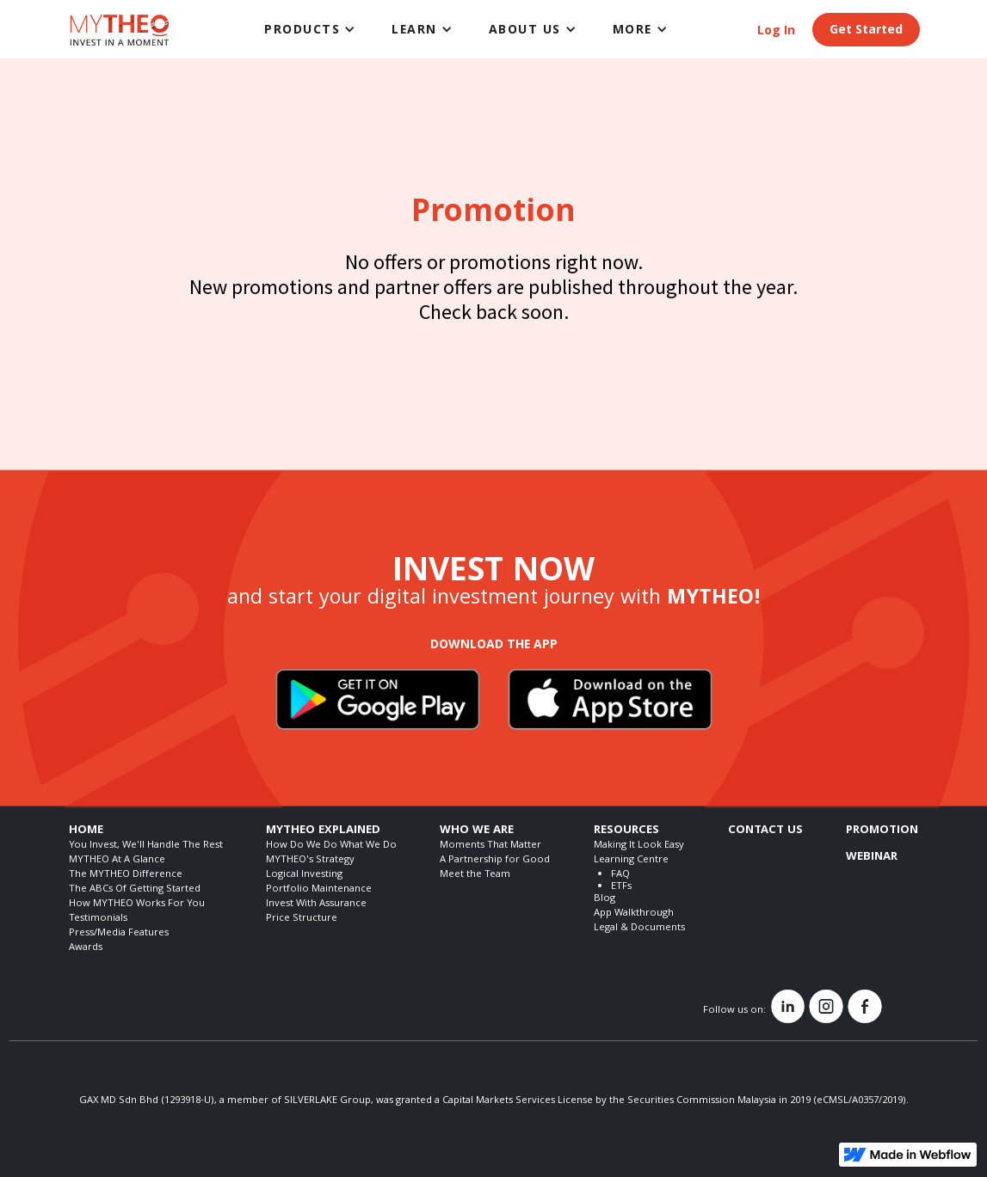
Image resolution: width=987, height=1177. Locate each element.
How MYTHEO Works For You (137, 904)
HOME (86, 830)
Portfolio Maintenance (319, 889)
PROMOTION (882, 830)
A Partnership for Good (495, 860)
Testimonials (98, 918)
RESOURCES (626, 830)
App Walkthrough (634, 913)
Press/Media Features (119, 933)
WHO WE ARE (477, 830)
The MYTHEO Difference (125, 874)
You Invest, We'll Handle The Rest (146, 845)
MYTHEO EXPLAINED (323, 830)
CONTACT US (765, 830)
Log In (776, 31)
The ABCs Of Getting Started (134, 889)
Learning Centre (631, 860)
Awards (85, 948)
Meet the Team (475, 874)
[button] (310, 29)
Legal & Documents (639, 928)
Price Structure (301, 918)
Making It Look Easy (639, 845)
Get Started (866, 31)
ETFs (621, 887)
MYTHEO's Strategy (310, 860)
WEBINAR (872, 857)
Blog (604, 899)
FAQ (620, 874)
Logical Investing (304, 874)
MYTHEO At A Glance (117, 860)
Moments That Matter (490, 845)
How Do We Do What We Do (331, 845)
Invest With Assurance (316, 904)
